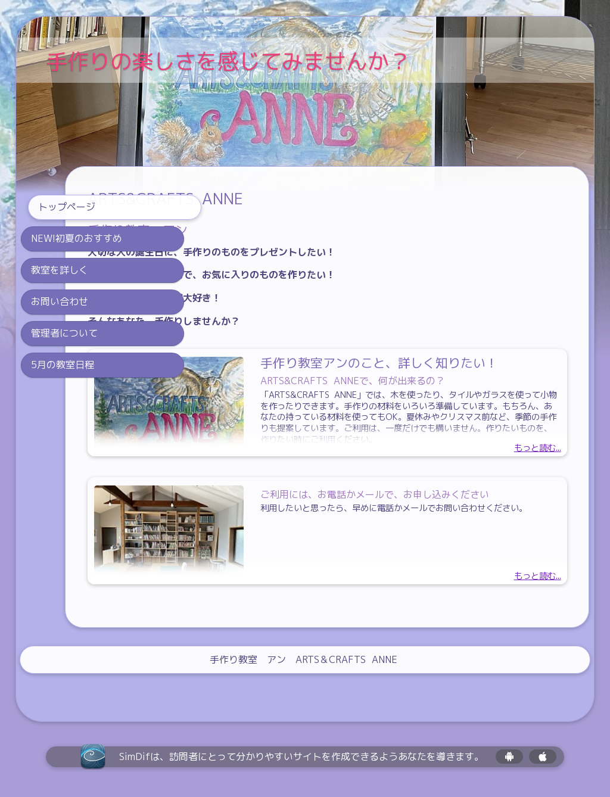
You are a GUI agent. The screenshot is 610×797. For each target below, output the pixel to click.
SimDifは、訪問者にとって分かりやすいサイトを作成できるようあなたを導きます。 (301, 756)
